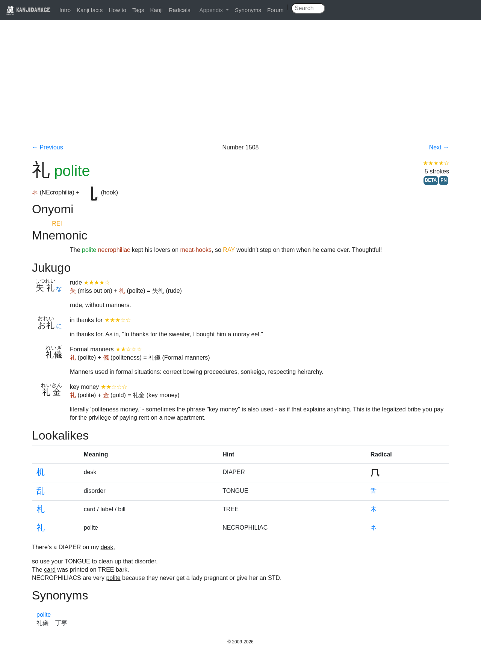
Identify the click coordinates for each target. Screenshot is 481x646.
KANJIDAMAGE (28, 10)
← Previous (47, 147)
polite (43, 614)
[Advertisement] (240, 87)
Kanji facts (90, 10)
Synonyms (248, 10)
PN (443, 180)
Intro (65, 10)
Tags (138, 10)
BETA (431, 180)
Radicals (180, 10)
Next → (439, 147)
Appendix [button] (211, 10)
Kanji (156, 10)
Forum (275, 10)
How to (117, 10)
